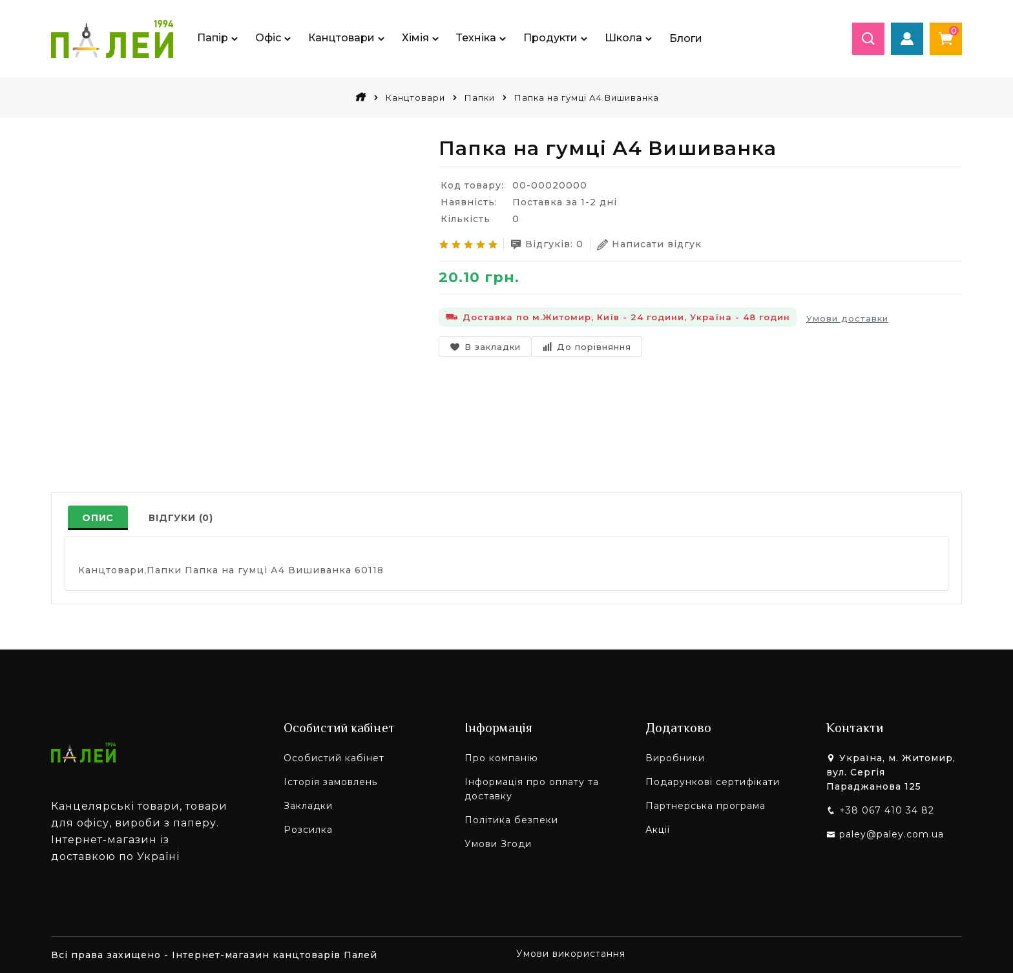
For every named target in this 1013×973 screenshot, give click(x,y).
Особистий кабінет (334, 758)
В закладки (485, 347)
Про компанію (501, 758)
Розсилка (308, 829)
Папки (480, 97)
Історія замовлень (330, 782)
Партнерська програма (705, 806)
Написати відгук (649, 244)
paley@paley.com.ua (891, 834)
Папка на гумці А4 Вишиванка (586, 97)
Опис (98, 518)
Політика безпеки (511, 820)
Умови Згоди (498, 844)
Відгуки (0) (181, 518)
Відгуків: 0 (546, 244)
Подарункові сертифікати (712, 782)
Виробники (675, 758)
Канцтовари (415, 97)
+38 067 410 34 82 (886, 810)
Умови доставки (847, 318)
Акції (657, 829)
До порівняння (586, 347)
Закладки (308, 806)
